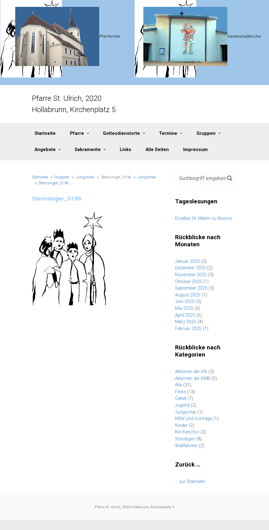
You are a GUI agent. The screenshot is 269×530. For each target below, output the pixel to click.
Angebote (45, 149)
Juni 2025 (184, 301)
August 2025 (187, 295)
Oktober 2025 (188, 281)
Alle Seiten (157, 149)
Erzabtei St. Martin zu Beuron (203, 218)
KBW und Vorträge (193, 418)
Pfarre (77, 133)
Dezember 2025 (190, 268)
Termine (168, 133)
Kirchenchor (187, 432)
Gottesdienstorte (121, 133)
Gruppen (206, 133)
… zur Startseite (190, 481)
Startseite (45, 133)
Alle (178, 385)
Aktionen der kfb (191, 371)
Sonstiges (185, 439)
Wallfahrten (186, 445)
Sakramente (88, 149)
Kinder (181, 425)
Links (125, 149)
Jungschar (85, 177)
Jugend (182, 405)
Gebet (180, 398)
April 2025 (185, 315)
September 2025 (191, 288)
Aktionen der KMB (192, 378)
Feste (180, 392)
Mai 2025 (184, 308)
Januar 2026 (187, 261)
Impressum (195, 149)
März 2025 (185, 321)
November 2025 (191, 274)
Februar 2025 (188, 328)
